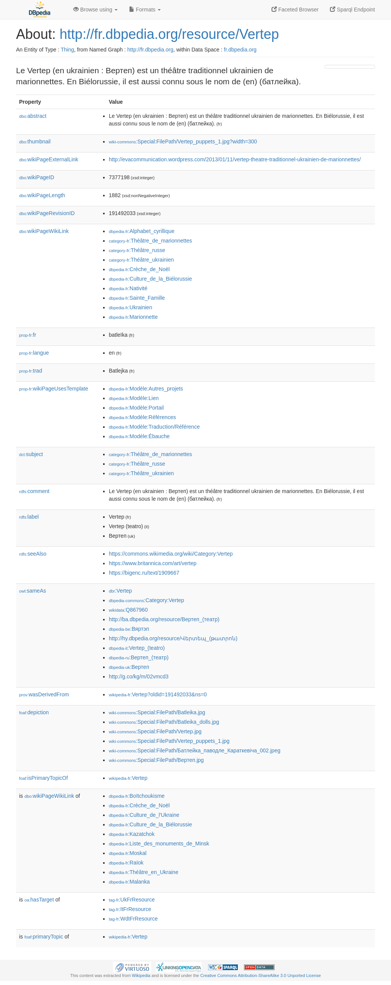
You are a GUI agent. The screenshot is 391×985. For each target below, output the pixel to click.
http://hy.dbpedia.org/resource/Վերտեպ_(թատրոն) (173, 638)
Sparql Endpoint (352, 9)
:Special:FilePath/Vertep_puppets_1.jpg (169, 741)
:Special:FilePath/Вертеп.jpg (156, 760)
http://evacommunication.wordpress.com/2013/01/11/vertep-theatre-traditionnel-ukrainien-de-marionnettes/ (235, 159)
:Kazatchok (132, 834)
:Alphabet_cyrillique (141, 231)
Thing (67, 50)
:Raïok (126, 863)
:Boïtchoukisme (137, 796)
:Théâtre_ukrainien (141, 260)
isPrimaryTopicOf (43, 778)
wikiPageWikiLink (44, 231)
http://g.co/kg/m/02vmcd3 (138, 676)
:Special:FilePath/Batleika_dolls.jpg (164, 722)
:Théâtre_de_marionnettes (150, 241)
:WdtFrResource (133, 919)
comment (34, 491)
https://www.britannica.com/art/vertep (153, 563)
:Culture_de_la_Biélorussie (150, 279)
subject (31, 454)
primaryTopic (43, 937)
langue (34, 353)
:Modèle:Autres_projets (146, 389)
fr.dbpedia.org (240, 50)
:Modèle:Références (142, 417)
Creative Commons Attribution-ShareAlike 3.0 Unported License (260, 975)
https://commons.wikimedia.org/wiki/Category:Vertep (171, 554)
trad (30, 371)
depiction (34, 712)
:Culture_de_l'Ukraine (144, 815)
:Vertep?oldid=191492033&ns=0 (158, 694)
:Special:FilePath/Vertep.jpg (155, 731)
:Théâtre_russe (137, 250)
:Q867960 (128, 610)
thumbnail (34, 141)
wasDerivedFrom (44, 694)
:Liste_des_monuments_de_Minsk (159, 843)
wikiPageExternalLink (48, 159)
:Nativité (128, 288)
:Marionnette (133, 317)
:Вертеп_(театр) (138, 657)
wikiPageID (36, 177)
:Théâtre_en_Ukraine (143, 872)
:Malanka (129, 882)
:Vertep (120, 591)
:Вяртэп (129, 629)
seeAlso (33, 554)
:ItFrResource (130, 909)
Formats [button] (145, 9)
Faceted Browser (295, 9)
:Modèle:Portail (136, 408)
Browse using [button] (95, 9)
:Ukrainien (130, 307)
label (29, 517)
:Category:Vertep (146, 600)
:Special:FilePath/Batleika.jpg (157, 712)
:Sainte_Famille (137, 298)
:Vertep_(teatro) (137, 648)
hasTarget (39, 900)
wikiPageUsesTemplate (53, 389)
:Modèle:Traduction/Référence (154, 427)
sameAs (32, 591)
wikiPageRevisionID (47, 213)
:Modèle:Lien (134, 398)
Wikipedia (141, 975)
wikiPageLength (42, 195)
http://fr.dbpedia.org (150, 50)
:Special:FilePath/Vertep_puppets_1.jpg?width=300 (183, 141)
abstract (33, 116)
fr (27, 335)
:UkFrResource (132, 900)
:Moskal (128, 853)
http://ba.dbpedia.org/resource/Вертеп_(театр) (164, 619)
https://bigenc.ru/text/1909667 (144, 573)
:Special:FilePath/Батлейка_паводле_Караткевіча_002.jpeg (194, 750)
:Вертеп (129, 667)
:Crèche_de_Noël (139, 269)
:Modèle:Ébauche (139, 436)
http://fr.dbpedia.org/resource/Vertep (169, 34)
